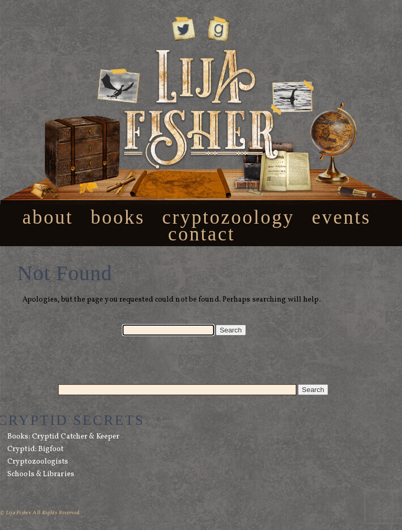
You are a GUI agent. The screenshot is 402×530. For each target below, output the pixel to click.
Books (117, 217)
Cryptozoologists (38, 462)
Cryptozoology (228, 217)
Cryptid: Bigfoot (35, 449)
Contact (201, 234)
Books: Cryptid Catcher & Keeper (63, 437)
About (48, 217)
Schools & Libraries (40, 474)
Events (341, 217)
